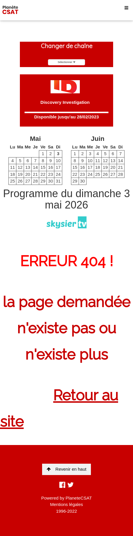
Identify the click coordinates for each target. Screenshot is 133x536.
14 (35, 167)
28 (35, 180)
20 (27, 174)
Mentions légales (66, 504)
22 (43, 174)
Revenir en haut (67, 469)
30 (50, 180)
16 (50, 167)
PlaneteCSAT (78, 497)
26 (20, 180)
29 (43, 180)
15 (43, 167)
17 (58, 167)
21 (35, 174)
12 (20, 167)
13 (27, 167)
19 (20, 174)
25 (12, 180)
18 (12, 174)
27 (27, 180)
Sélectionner (66, 62)
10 (58, 160)
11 (12, 167)
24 (58, 174)
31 (58, 180)
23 (50, 174)
